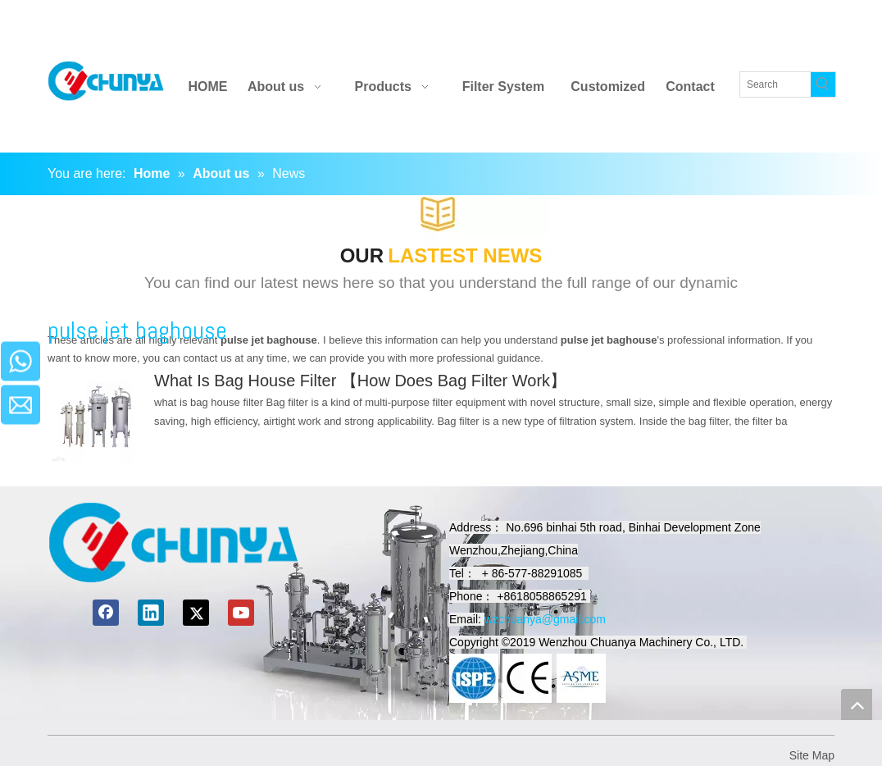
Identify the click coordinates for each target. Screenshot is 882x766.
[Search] (775, 84)
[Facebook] (660, 23)
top (856, 704)
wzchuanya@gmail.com (545, 619)
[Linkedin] (689, 23)
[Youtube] (747, 23)
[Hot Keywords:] (823, 84)
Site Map (811, 755)
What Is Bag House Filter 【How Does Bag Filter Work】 (360, 381)
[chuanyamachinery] (173, 542)
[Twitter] (718, 23)
